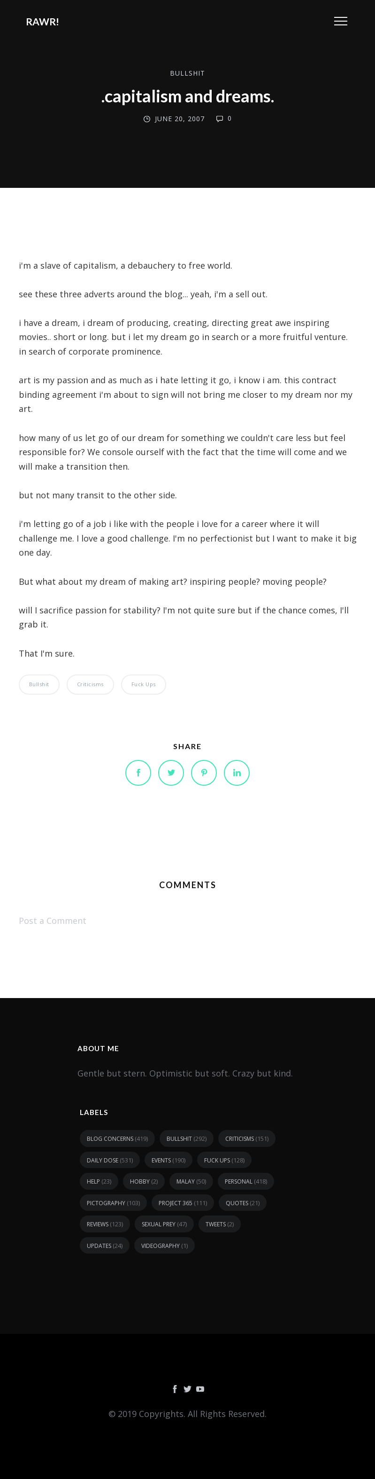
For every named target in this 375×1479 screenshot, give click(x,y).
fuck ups (143, 684)
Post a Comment (52, 920)
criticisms (90, 684)
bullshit (187, 73)
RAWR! (42, 21)
